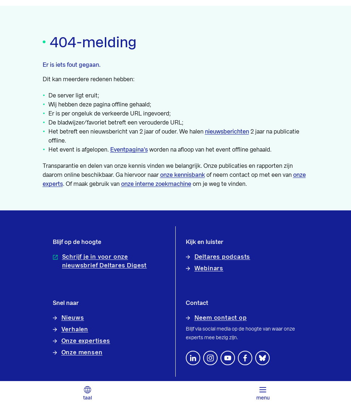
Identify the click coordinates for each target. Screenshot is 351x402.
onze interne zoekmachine (156, 184)
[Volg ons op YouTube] (228, 358)
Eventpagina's (129, 150)
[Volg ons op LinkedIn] (193, 358)
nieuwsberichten (227, 132)
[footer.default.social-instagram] (210, 358)
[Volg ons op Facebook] (245, 358)
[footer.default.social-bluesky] (262, 358)
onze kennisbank (182, 175)
